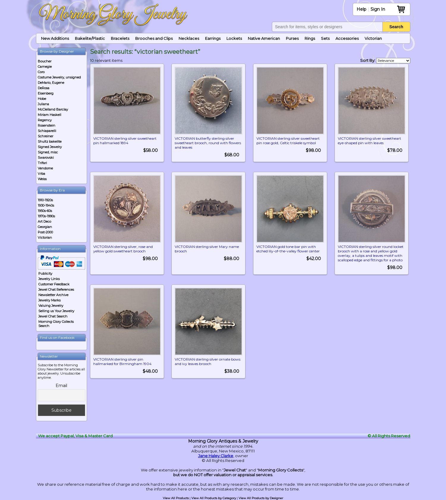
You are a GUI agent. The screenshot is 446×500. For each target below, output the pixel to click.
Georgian (45, 227)
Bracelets (120, 38)
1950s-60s (45, 211)
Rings (310, 38)
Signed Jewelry (50, 147)
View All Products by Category (213, 498)
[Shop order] (393, 60)
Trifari (42, 163)
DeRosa (43, 88)
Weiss (42, 179)
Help (361, 9)
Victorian (373, 38)
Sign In (378, 9)
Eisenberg (45, 93)
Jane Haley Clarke (215, 455)
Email (61, 385)
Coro (41, 72)
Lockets (234, 38)
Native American (264, 38)
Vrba (41, 174)
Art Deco (44, 221)
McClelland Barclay (53, 109)
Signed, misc (48, 152)
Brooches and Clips (154, 38)
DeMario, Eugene (51, 83)
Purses (292, 38)
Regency (45, 120)
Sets (325, 38)
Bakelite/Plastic (90, 38)
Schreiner (45, 136)
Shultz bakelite (50, 141)
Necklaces (189, 38)
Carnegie (45, 67)
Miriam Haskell (49, 115)
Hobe (42, 99)
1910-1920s (45, 200)
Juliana (43, 104)
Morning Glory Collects (280, 470)
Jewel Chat (235, 470)
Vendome (45, 168)
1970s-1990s (46, 216)
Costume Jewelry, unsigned (59, 77)
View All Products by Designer (261, 498)
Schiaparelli (47, 131)
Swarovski (46, 157)
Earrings (212, 38)
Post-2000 (45, 232)
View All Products (176, 498)
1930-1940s (46, 205)
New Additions (55, 38)
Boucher (44, 61)
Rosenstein (46, 125)
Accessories (347, 38)
